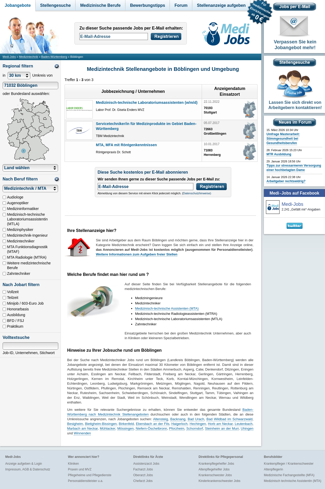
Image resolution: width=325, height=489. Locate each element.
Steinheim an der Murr (222, 428)
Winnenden (82, 433)
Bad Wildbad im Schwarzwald (229, 419)
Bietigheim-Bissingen (101, 424)
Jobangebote (18, 5)
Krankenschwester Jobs (215, 475)
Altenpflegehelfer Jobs (214, 469)
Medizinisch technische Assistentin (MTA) (292, 481)
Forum (181, 5)
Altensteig (160, 419)
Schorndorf (194, 428)
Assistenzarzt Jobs (146, 463)
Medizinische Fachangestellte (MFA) (289, 475)
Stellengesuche (55, 5)
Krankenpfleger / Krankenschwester (289, 463)
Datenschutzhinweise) (197, 193)
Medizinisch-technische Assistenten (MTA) (167, 308)
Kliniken (73, 463)
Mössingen (125, 428)
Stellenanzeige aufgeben (221, 5)
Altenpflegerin (273, 469)
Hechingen (198, 424)
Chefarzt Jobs (143, 481)
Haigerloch (179, 424)
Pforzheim (176, 428)
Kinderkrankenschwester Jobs (219, 481)
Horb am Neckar (220, 424)
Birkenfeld (126, 424)
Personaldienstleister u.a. (85, 481)
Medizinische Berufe (100, 5)
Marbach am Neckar (82, 428)
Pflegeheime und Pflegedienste (89, 475)
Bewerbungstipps (147, 5)
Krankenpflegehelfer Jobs (216, 463)
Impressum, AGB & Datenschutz (27, 469)
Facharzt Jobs (143, 469)
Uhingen (247, 428)
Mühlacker (107, 428)
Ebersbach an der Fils (152, 424)
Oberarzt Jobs (143, 475)
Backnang (177, 419)
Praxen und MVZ (79, 469)
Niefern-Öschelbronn (151, 428)
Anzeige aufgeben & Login (23, 463)
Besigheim (75, 424)
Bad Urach (196, 419)
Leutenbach (243, 424)
